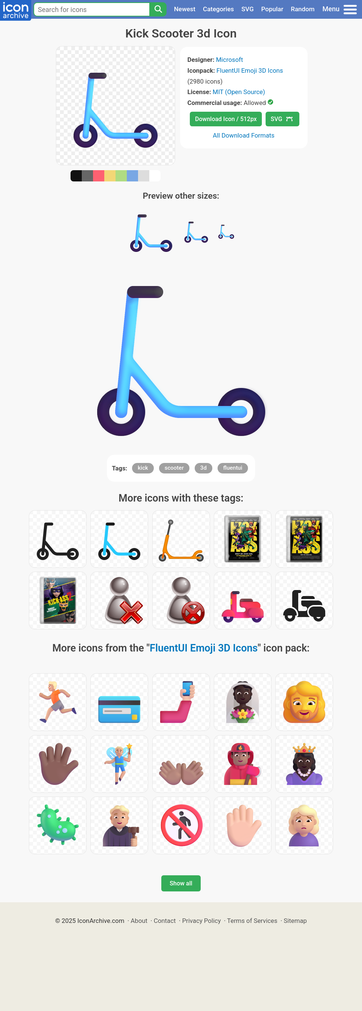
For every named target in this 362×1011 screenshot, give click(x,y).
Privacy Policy (201, 920)
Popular (272, 9)
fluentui (232, 467)
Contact (165, 920)
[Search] (158, 9)
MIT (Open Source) (239, 92)
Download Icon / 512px (226, 119)
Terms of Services (252, 920)
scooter (174, 467)
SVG (248, 9)
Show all (181, 883)
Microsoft (229, 59)
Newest (184, 9)
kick (143, 467)
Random (302, 9)
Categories (218, 9)
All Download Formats (244, 135)
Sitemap (295, 920)
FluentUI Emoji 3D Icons (249, 70)
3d (203, 467)
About (139, 920)
